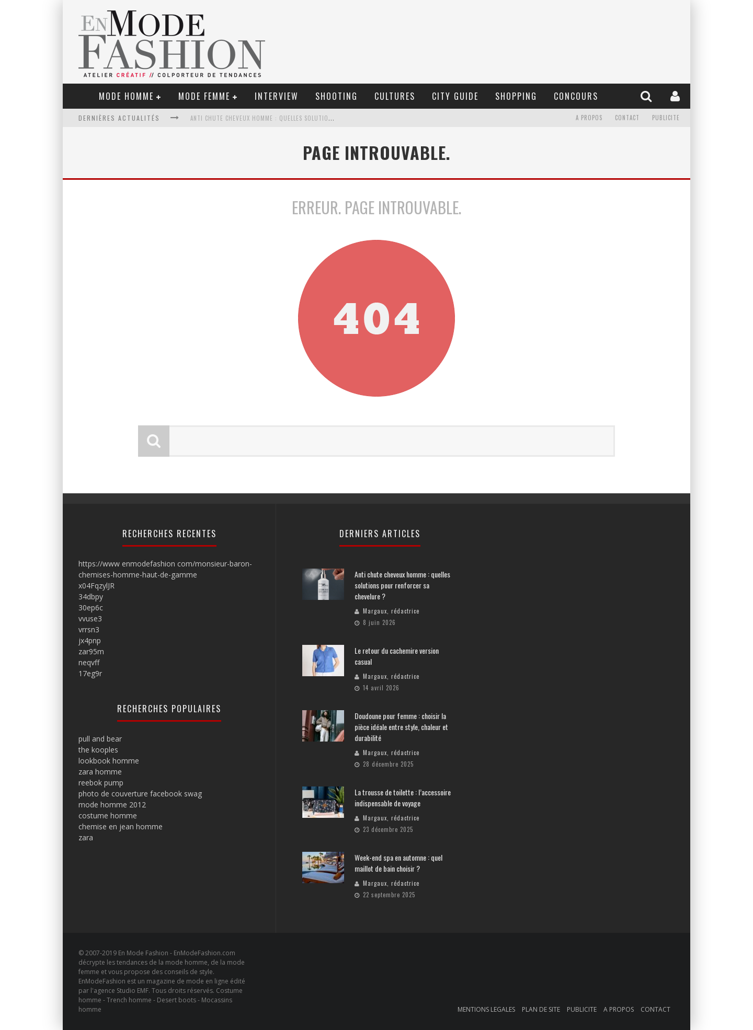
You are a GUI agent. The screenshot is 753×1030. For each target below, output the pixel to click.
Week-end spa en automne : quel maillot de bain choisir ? (398, 863)
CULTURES (394, 96)
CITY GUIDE (455, 96)
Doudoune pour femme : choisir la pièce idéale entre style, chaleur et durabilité (401, 726)
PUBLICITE (666, 118)
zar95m (91, 651)
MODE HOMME (126, 96)
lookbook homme (108, 761)
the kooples (98, 750)
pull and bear (100, 739)
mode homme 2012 (112, 804)
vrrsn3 (88, 629)
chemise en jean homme (120, 826)
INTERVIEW (277, 96)
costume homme (107, 815)
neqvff (88, 662)
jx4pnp (89, 640)
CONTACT (627, 118)
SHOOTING (336, 96)
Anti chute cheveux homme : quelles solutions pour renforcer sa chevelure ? (311, 118)
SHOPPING (516, 96)
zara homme (100, 772)
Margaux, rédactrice (391, 611)
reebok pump (100, 783)
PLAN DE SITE (541, 1009)
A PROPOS (589, 118)
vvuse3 (90, 618)
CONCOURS (576, 96)
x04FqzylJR (96, 586)
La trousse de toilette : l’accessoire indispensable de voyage (403, 797)
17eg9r (90, 673)
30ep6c (90, 607)
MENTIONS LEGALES (486, 1009)
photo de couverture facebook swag (140, 793)
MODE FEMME (204, 96)
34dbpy (90, 596)
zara (85, 837)
